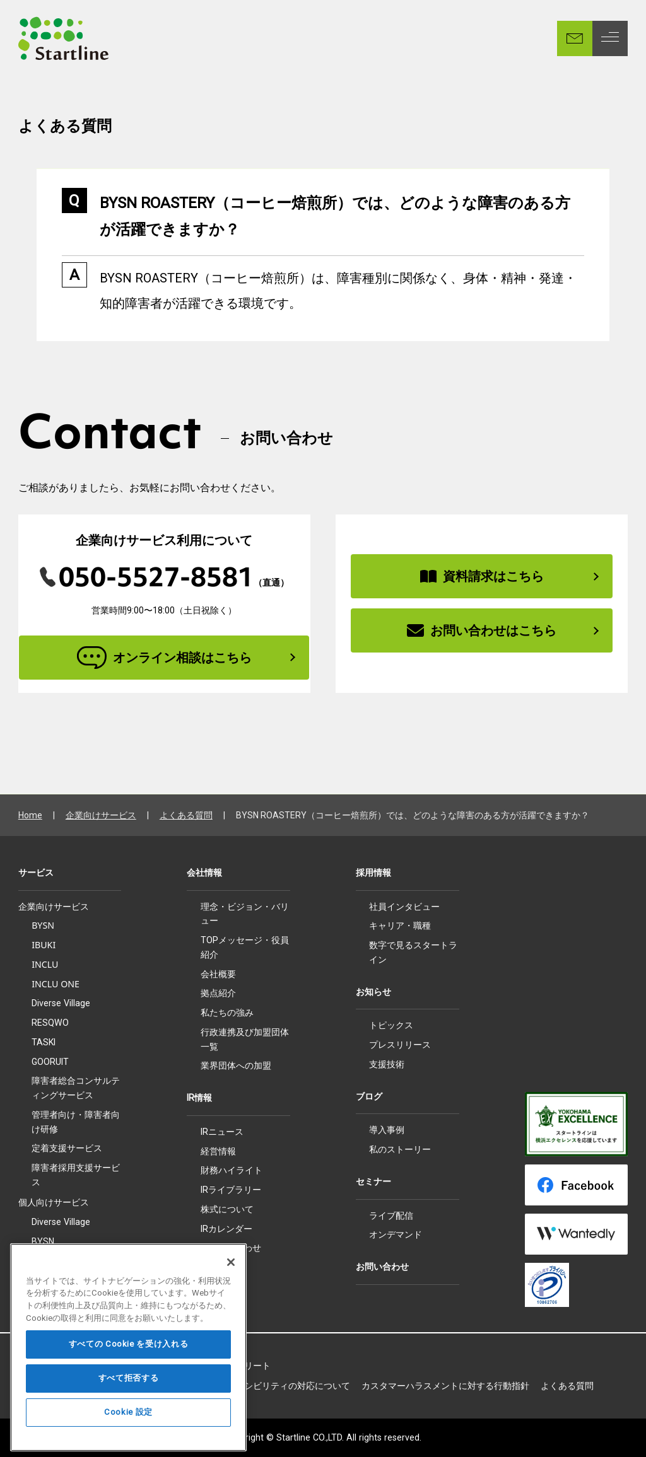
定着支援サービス (67, 1148)
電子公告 (218, 1267)
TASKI (44, 1042)
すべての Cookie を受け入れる (129, 1373)
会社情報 (204, 873)
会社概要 (218, 974)
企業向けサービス (101, 815)
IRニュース (222, 1132)
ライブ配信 (391, 1215)
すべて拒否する (128, 1407)
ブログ (369, 1096)
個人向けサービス (53, 1202)
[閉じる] (231, 1291)
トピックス (391, 1025)
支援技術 (386, 1064)
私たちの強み (227, 1012)
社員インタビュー (404, 907)
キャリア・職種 (400, 925)
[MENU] (610, 38)
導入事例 (386, 1130)
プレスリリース (400, 1045)
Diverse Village (61, 1003)
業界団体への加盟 (236, 1065)
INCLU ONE (55, 984)
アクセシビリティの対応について (284, 1386)
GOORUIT (50, 1062)
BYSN (43, 925)
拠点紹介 (218, 993)
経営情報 (218, 1151)
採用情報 (373, 873)
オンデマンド (395, 1234)
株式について (227, 1209)
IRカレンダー (226, 1229)
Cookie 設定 (128, 1441)
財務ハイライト (231, 1170)
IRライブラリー (231, 1190)
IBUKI (44, 945)
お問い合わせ (382, 1267)
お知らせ (373, 992)
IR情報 (199, 1098)
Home (30, 815)
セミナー (373, 1181)
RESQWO (50, 1023)
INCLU (45, 964)
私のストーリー (400, 1149)
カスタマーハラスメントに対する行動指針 (445, 1386)
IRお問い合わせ (231, 1248)
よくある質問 (186, 815)
